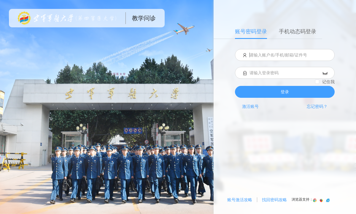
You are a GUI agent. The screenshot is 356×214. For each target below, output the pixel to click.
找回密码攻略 (274, 199)
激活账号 (250, 106)
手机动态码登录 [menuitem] (297, 31)
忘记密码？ (317, 106)
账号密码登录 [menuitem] (251, 31)
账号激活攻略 (239, 199)
